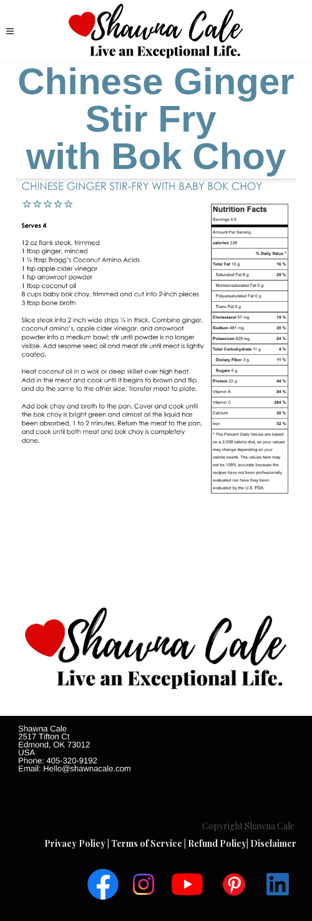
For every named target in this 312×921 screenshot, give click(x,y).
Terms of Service (147, 843)
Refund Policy (217, 843)
